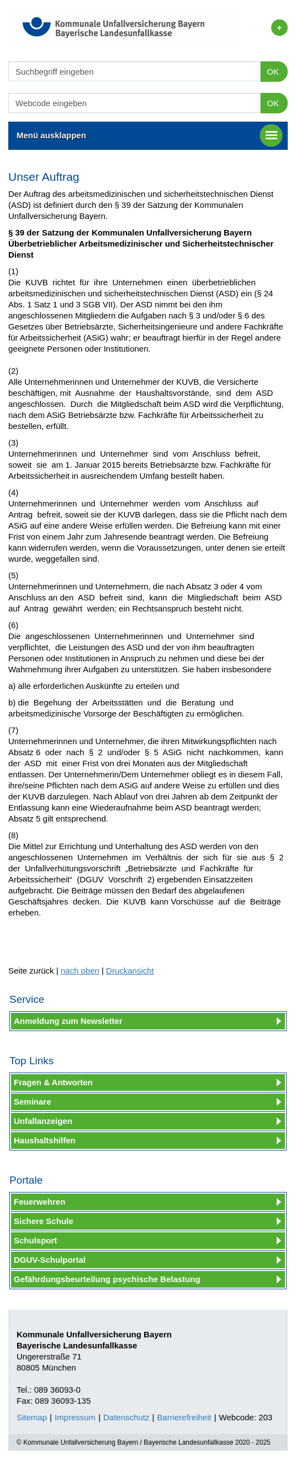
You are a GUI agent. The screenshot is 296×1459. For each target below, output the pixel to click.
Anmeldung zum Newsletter (68, 1021)
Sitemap (32, 1417)
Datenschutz (126, 1417)
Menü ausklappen (149, 135)
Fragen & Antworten (53, 1082)
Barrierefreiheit (184, 1417)
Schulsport (35, 1240)
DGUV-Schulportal (50, 1259)
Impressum (75, 1417)
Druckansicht (130, 970)
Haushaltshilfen (45, 1140)
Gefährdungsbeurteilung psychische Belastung (107, 1279)
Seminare (32, 1101)
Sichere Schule (43, 1221)
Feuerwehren (39, 1201)
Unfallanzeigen (43, 1121)
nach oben (80, 970)
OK (273, 71)
